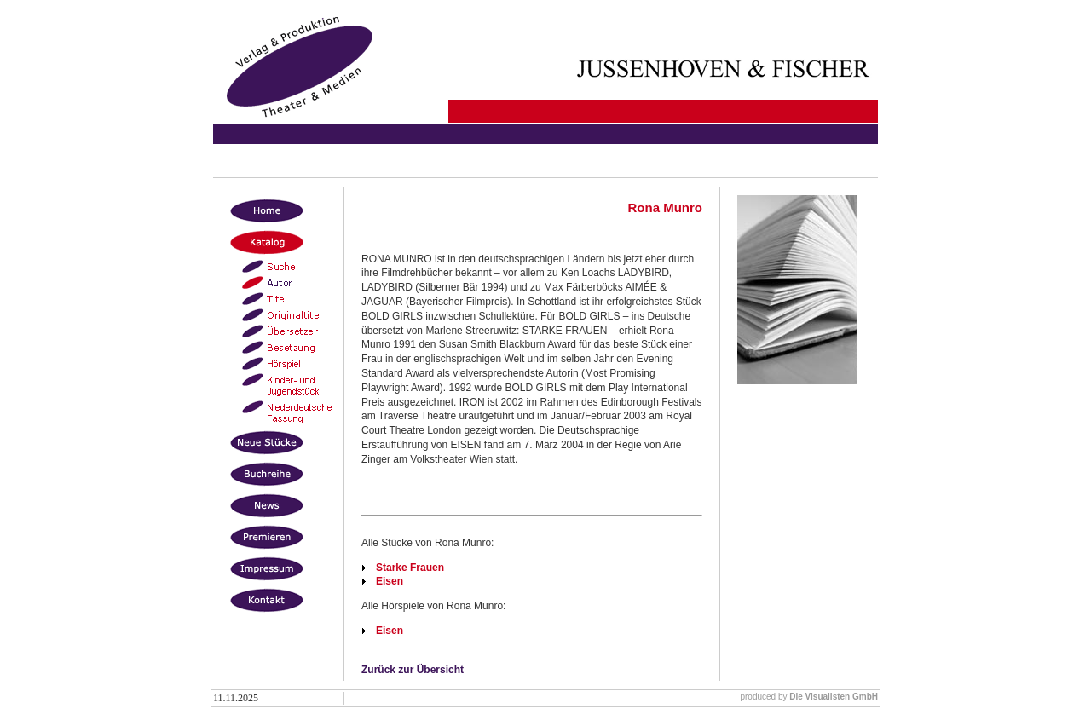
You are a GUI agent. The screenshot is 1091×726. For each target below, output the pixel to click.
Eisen (389, 581)
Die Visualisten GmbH (833, 696)
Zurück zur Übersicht (412, 670)
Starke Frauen (410, 567)
